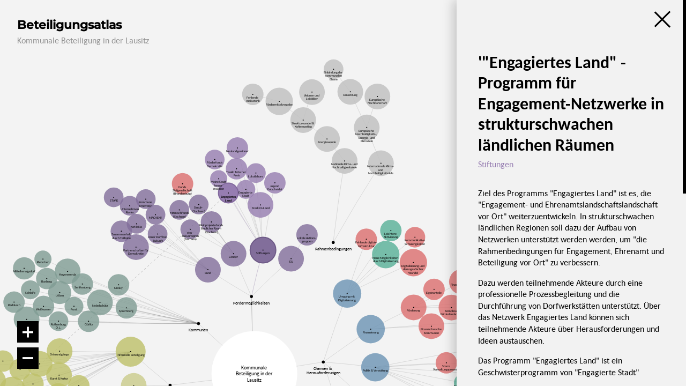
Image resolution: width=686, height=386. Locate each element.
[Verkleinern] (28, 358)
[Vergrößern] (28, 332)
